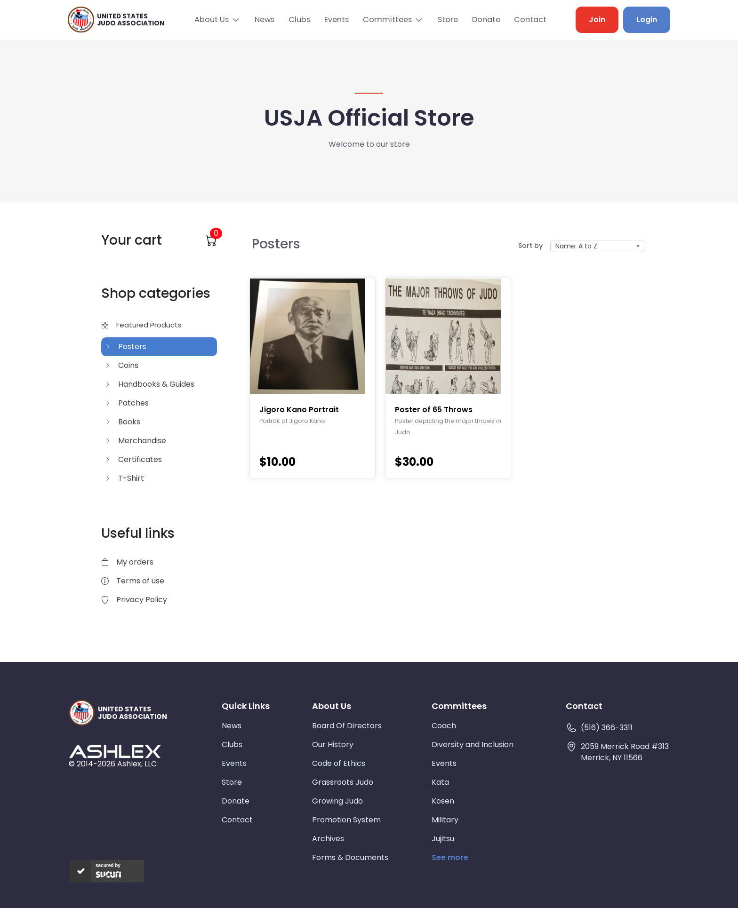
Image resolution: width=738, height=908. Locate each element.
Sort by (530, 245)
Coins (121, 364)
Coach (444, 725)
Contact (530, 19)
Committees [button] (386, 19)
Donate (486, 19)
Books (122, 421)
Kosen (443, 800)
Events (335, 19)
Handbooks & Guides (149, 383)
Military (445, 819)
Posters (125, 346)
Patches (127, 402)
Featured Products (141, 324)
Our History (332, 744)
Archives (328, 838)
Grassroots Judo (342, 781)
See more (450, 857)
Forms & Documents (350, 857)
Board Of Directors (347, 725)
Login (646, 19)
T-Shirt (124, 477)
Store (447, 19)
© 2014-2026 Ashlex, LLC (113, 763)
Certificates (133, 459)
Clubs (298, 19)
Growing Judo (337, 800)
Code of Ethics (338, 762)
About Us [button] (208, 19)
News (263, 19)
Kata (440, 781)
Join (597, 19)
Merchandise (135, 440)
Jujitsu (443, 838)
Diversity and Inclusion (472, 744)
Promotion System (346, 819)
